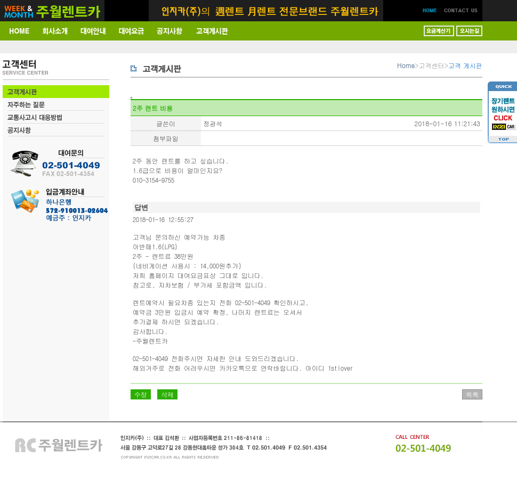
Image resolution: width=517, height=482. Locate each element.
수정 (140, 394)
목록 (472, 394)
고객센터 (432, 65)
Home (406, 65)
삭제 (167, 394)
